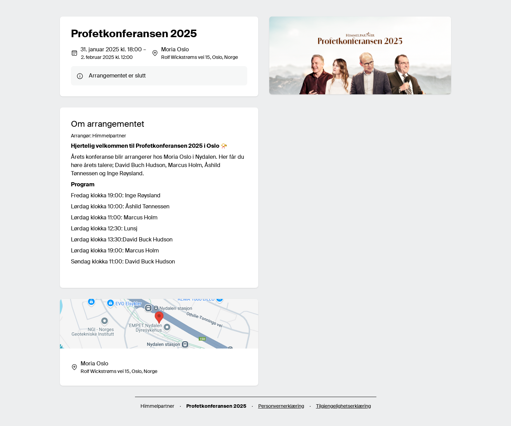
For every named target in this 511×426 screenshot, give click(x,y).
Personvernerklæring (281, 406)
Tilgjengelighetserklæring (343, 406)
